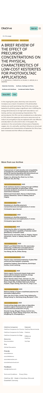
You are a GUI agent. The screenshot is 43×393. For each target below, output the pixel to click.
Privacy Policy (23, 374)
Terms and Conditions (10, 374)
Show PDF (6, 94)
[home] (6, 28)
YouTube (27, 341)
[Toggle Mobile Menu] (40, 28)
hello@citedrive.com (10, 369)
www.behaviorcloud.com (11, 362)
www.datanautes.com (10, 359)
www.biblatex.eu (9, 356)
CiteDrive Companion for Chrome (14, 329)
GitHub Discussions (10, 347)
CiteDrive (27, 338)
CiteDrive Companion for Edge (13, 335)
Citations (27, 332)
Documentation (9, 341)
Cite (14, 94)
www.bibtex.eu (8, 353)
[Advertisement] (21, 12)
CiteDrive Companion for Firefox (13, 332)
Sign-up (34, 28)
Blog (5, 344)
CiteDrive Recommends (32, 329)
